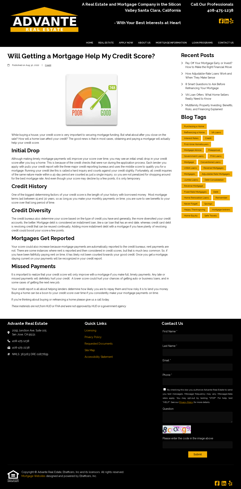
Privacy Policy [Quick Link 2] (93, 337)
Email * (167, 360)
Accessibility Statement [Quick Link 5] (99, 356)
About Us (144, 42)
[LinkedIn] (226, 21)
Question (168, 408)
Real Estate (106, 42)
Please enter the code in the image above (188, 438)
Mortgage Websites (33, 476)
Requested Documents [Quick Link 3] (99, 343)
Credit (48, 65)
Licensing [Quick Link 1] (90, 330)
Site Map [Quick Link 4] (90, 350)
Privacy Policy (186, 402)
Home (89, 42)
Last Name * (170, 345)
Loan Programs (202, 42)
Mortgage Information (171, 42)
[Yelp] (231, 21)
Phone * (167, 374)
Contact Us (226, 42)
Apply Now (126, 42)
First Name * (170, 331)
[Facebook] (221, 21)
